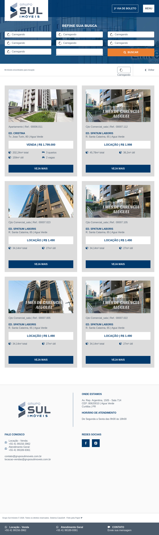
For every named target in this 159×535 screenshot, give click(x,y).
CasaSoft (61, 518)
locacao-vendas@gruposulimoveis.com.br (28, 459)
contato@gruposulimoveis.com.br (23, 456)
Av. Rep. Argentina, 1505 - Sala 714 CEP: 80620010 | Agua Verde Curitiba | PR (118, 400)
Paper (79, 518)
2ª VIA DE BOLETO (125, 8)
